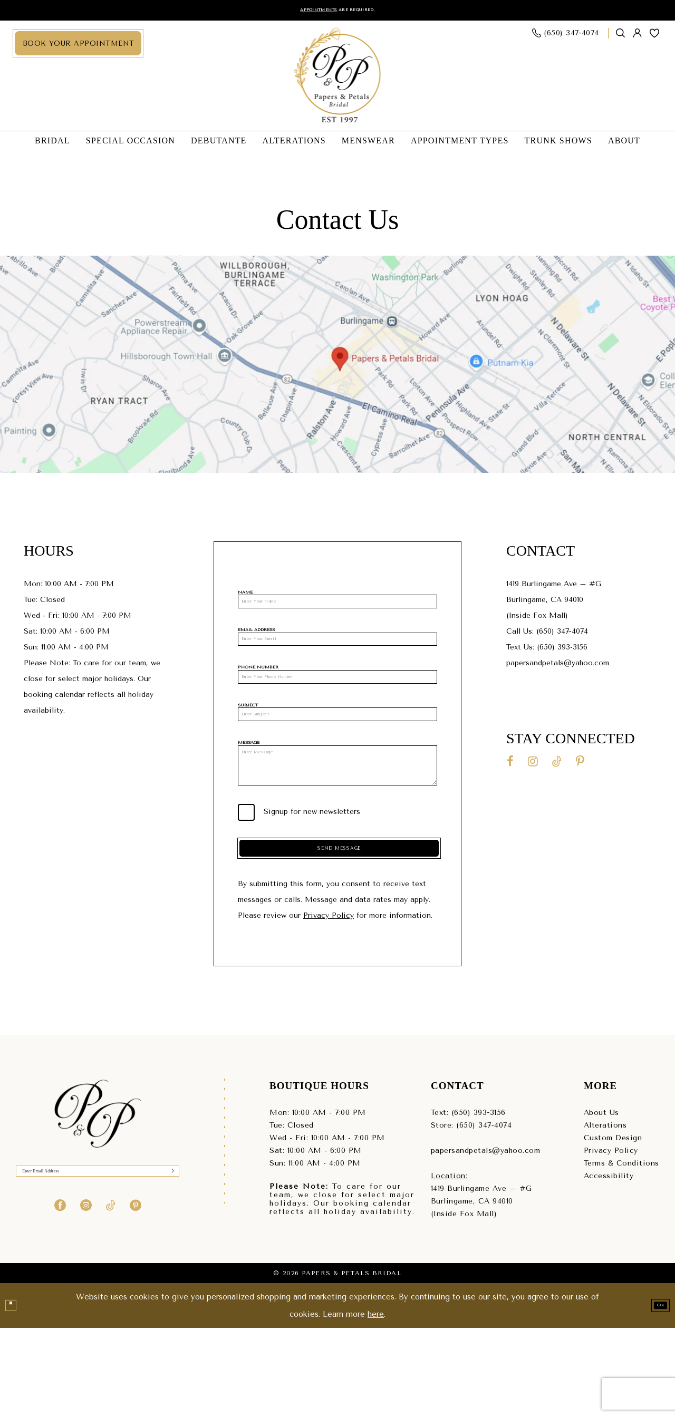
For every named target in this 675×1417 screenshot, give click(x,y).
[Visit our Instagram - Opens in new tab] (532, 765)
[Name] (337, 610)
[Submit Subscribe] (168, 1264)
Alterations (605, 1214)
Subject (248, 738)
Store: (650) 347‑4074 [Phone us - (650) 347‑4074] (471, 1214)
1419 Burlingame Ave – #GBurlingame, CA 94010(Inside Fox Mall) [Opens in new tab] (553, 603)
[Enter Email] (97, 1264)
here (376, 1403)
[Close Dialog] (14, 1395)
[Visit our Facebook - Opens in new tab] (510, 765)
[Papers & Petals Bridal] (338, 80)
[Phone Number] (337, 705)
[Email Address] (337, 658)
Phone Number (258, 691)
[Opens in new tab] (337, 368)
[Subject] (337, 753)
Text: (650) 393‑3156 (468, 1202)
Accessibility (609, 1265)
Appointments (305, 11)
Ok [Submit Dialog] (655, 1394)
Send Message (340, 930)
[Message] (337, 824)
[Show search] (620, 37)
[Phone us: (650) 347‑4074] (565, 37)
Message (248, 786)
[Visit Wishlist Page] (654, 37)
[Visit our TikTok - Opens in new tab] (557, 765)
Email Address (256, 643)
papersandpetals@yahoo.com (559, 666)
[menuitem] (78, 47)
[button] (637, 37)
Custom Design (613, 1227)
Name (245, 595)
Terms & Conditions (621, 1252)
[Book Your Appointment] (78, 47)
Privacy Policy (328, 1005)
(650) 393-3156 (562, 650)
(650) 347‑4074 (562, 634)
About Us (601, 1202)
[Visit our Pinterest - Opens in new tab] (580, 765)
